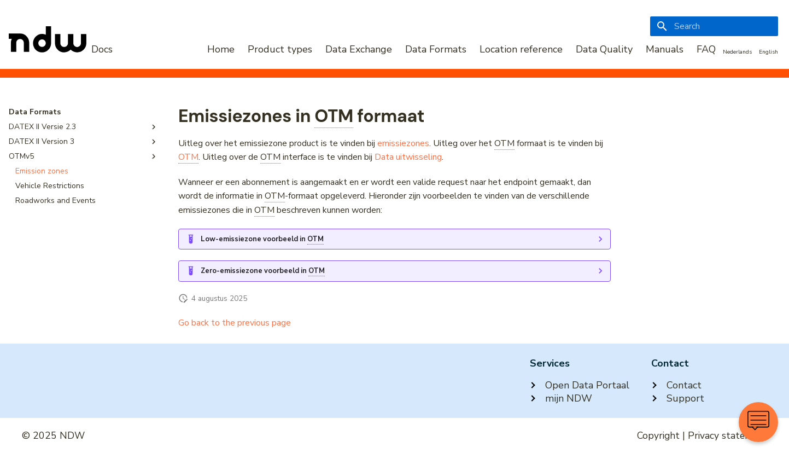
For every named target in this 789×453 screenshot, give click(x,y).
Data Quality (604, 49)
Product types (280, 49)
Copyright (658, 435)
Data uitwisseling (408, 157)
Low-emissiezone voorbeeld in (262, 239)
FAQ (706, 49)
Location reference (521, 49)
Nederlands (737, 52)
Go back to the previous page (234, 323)
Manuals (664, 49)
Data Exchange (358, 49)
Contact (676, 385)
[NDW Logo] (61, 49)
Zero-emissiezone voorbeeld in (263, 271)
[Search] (714, 26)
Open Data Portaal (579, 385)
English (768, 52)
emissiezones (403, 143)
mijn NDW (561, 398)
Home (221, 49)
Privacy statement (727, 435)
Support (677, 398)
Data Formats (435, 49)
